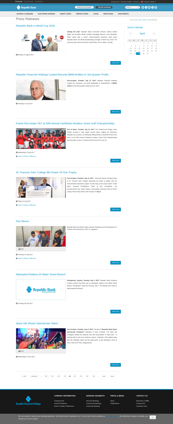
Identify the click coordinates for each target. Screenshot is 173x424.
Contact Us (136, 1)
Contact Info (140, 403)
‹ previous (34, 376)
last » (112, 376)
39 (52, 376)
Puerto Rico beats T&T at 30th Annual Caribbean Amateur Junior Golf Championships (65, 123)
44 (81, 376)
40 (58, 376)
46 (93, 376)
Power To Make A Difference (27, 156)
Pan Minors (22, 221)
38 (46, 376)
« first (24, 376)
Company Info (115, 1)
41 (65, 376)
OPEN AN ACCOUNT (84, 7)
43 (75, 376)
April (142, 33)
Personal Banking (92, 401)
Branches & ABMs (126, 1)
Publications (114, 403)
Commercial (28, 1)
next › (104, 376)
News (144, 20)
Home (140, 20)
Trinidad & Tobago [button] (150, 1)
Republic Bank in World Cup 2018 (35, 25)
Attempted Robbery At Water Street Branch (41, 274)
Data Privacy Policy (112, 416)
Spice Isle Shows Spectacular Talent (37, 323)
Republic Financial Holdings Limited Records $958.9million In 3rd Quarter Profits (62, 74)
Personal (19, 1)
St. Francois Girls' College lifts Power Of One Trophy (46, 172)
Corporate (38, 1)
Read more (115, 63)
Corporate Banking (93, 406)
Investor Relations (60, 403)
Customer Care (141, 406)
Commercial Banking (93, 403)
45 (87, 376)
